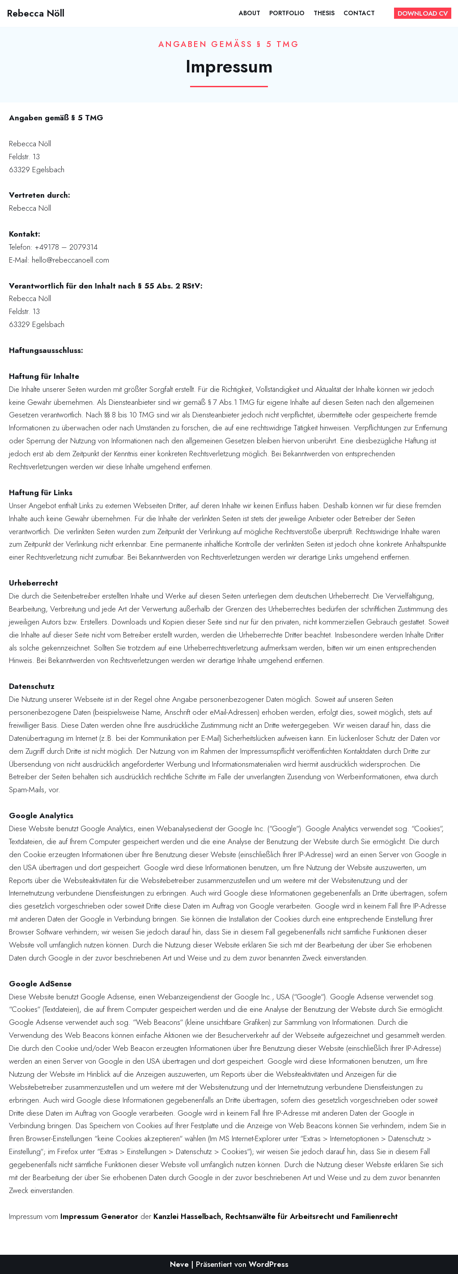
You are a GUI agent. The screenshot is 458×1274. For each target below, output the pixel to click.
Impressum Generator (99, 1216)
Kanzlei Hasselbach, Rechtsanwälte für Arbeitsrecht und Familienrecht (275, 1216)
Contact (359, 12)
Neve (179, 1264)
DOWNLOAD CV (423, 13)
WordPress (268, 1264)
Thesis (324, 12)
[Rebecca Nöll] (35, 13)
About (249, 12)
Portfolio (287, 12)
